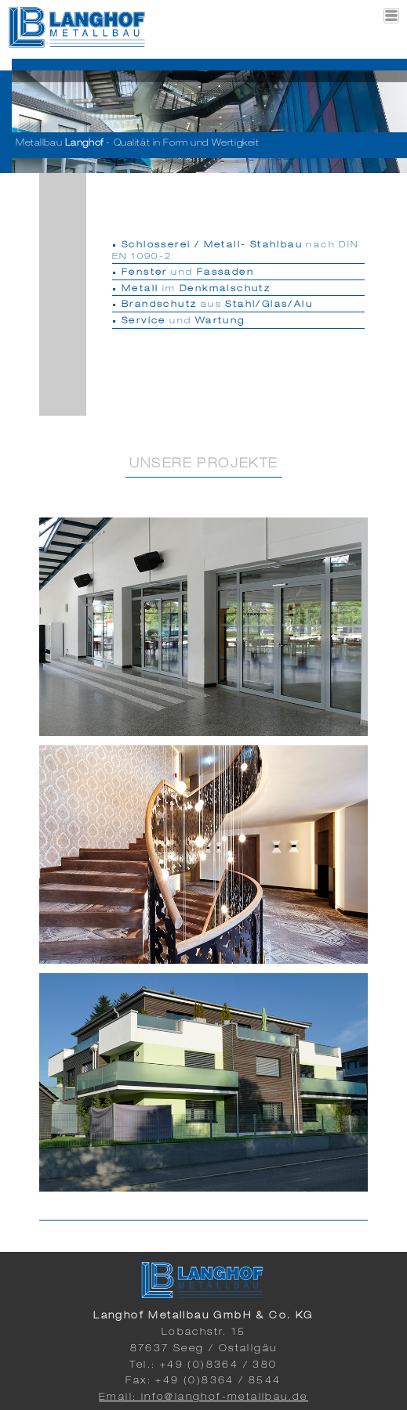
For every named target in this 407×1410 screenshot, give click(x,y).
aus (217, 305)
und (188, 273)
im (196, 289)
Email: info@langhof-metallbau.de (203, 1397)
